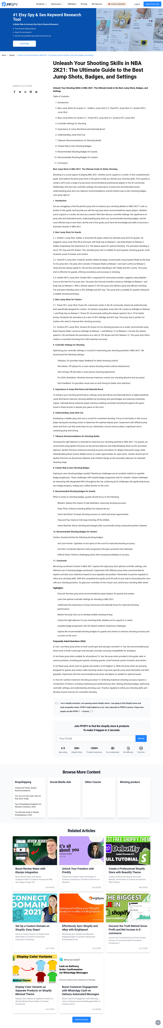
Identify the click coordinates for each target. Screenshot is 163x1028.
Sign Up (141, 738)
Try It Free (24, 43)
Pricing (84, 4)
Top (158, 1022)
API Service (97, 4)
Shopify (12, 55)
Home (4, 55)
